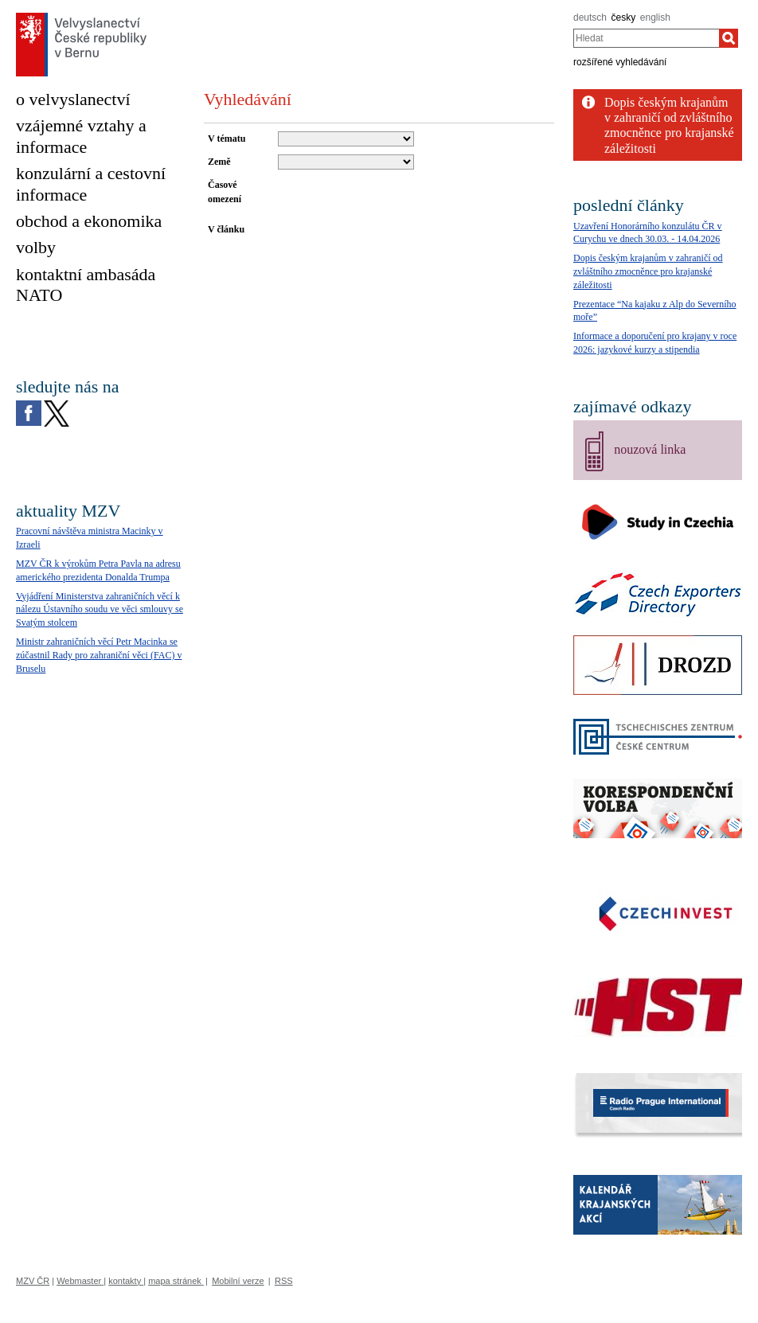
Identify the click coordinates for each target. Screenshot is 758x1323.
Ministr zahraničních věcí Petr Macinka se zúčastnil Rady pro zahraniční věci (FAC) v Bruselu (99, 655)
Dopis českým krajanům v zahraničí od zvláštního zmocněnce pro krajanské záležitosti (648, 271)
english (655, 17)
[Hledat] (728, 38)
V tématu (226, 138)
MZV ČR (32, 1281)
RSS (284, 1281)
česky (623, 17)
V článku (226, 229)
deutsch (590, 17)
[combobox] (646, 38)
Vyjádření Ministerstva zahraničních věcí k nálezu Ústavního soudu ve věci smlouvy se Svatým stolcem (99, 610)
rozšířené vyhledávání (619, 62)
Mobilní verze (238, 1281)
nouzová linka (650, 449)
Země (219, 161)
